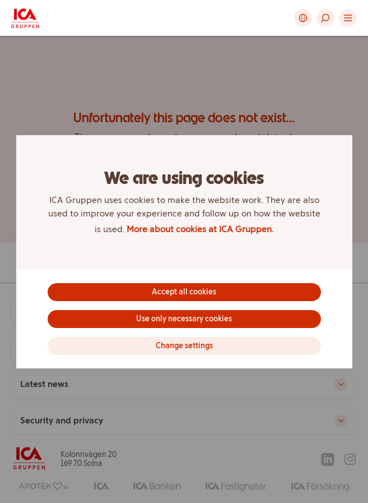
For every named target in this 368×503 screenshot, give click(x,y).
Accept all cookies (184, 292)
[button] (325, 18)
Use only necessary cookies (184, 319)
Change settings (184, 345)
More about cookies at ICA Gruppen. (200, 229)
